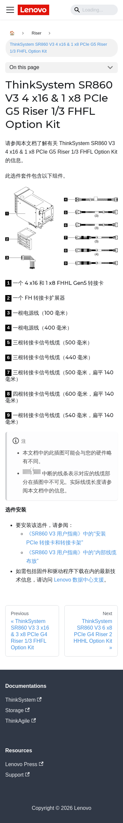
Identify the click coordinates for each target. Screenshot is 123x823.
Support (17, 775)
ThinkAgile (20, 721)
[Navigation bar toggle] (10, 10)
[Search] (94, 10)
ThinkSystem (23, 700)
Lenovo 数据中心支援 (79, 580)
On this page (24, 67)
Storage (17, 710)
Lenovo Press (24, 764)
